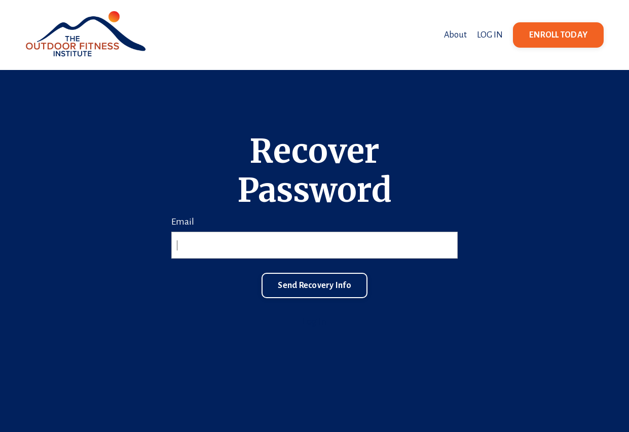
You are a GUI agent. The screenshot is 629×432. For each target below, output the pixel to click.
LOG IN (490, 35)
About (455, 35)
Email (182, 222)
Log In (314, 321)
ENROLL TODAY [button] (558, 35)
